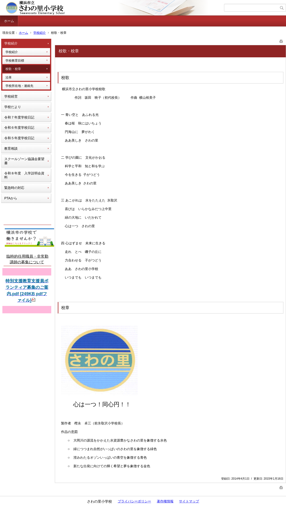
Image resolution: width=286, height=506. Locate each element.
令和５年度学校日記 (19, 138)
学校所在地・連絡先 (19, 86)
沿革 (8, 77)
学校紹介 (39, 32)
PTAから (10, 198)
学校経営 (11, 96)
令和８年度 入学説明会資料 (24, 175)
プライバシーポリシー (134, 501)
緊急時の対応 (14, 188)
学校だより (12, 107)
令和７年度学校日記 (19, 117)
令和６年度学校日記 (19, 127)
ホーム (9, 21)
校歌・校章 (13, 69)
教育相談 (11, 148)
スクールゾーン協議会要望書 (24, 161)
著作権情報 (165, 501)
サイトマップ (189, 501)
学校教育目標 (14, 60)
